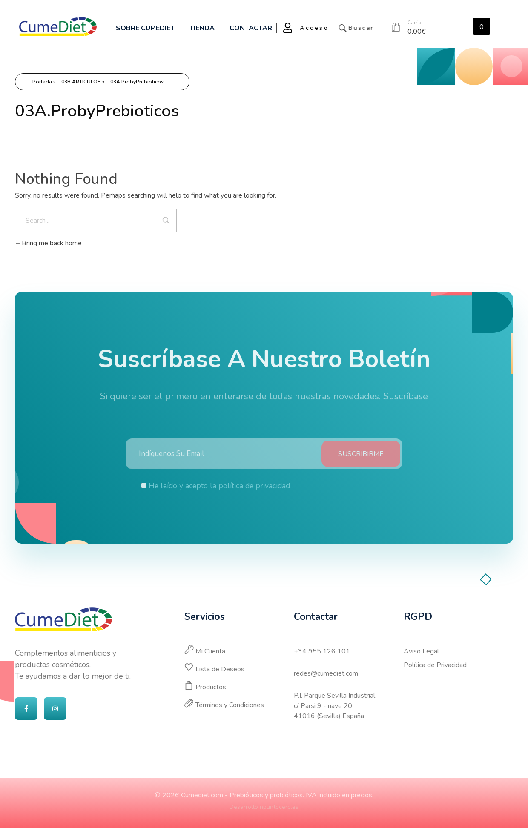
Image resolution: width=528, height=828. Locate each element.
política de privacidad (254, 493)
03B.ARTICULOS (81, 81)
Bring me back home (48, 243)
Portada (42, 81)
